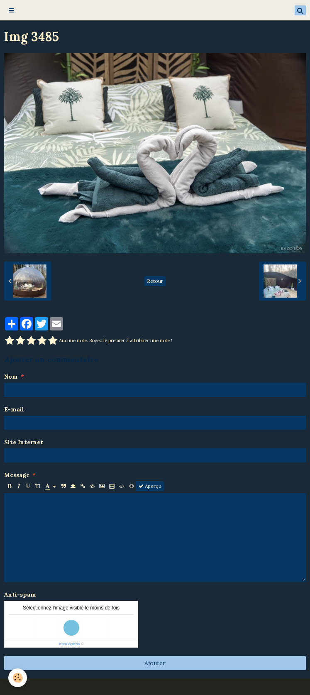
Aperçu (150, 486)
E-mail (14, 409)
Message (16, 475)
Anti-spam (20, 594)
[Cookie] (17, 677)
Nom (11, 376)
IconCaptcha (69, 644)
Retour (155, 281)
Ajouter (155, 663)
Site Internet (23, 442)
